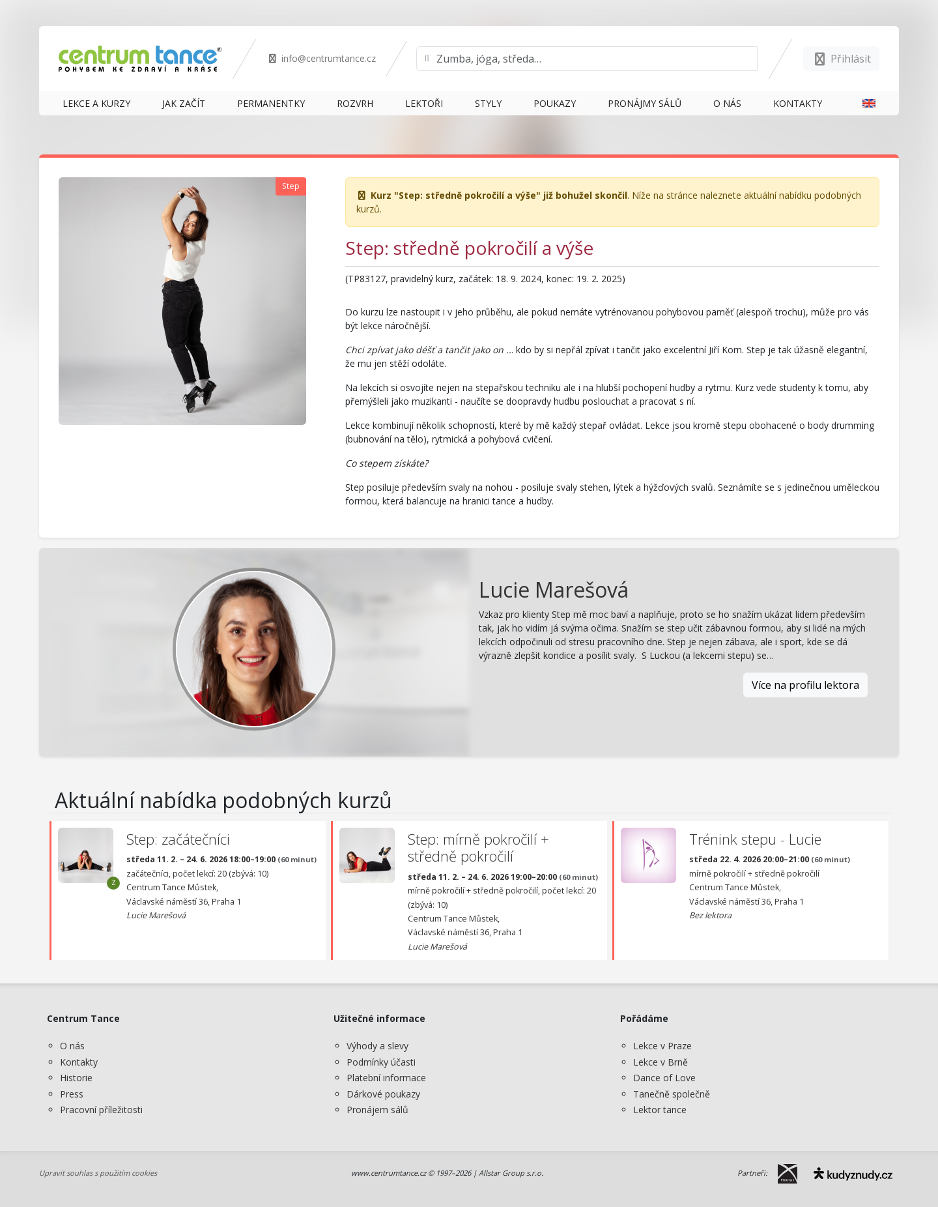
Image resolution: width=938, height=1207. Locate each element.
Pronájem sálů (377, 1109)
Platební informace (386, 1077)
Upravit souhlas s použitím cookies (98, 1173)
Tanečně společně (671, 1094)
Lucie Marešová (554, 589)
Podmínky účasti (381, 1062)
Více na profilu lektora (805, 685)
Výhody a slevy (377, 1046)
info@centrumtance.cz (321, 58)
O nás (72, 1046)
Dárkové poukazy (383, 1094)
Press (71, 1094)
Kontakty (79, 1062)
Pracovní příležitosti (101, 1109)
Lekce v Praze (662, 1046)
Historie (76, 1077)
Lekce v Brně (660, 1062)
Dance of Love (664, 1077)
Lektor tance (660, 1109)
